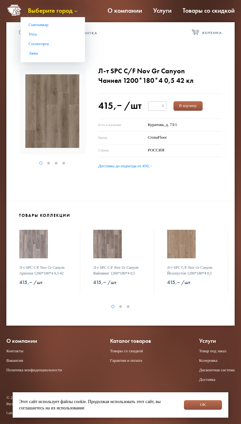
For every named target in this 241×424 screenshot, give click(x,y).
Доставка (207, 379)
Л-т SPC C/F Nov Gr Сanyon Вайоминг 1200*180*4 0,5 (115, 270)
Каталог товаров (130, 341)
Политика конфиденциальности (34, 370)
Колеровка (208, 360)
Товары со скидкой (209, 10)
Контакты (14, 350)
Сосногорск (39, 43)
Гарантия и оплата (126, 360)
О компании (124, 10)
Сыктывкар (39, 24)
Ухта (33, 34)
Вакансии (14, 360)
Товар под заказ (212, 350)
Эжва (33, 53)
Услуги (162, 10)
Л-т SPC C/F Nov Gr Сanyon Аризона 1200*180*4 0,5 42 (41, 270)
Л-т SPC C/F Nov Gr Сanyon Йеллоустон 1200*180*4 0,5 (189, 270)
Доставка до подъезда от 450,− (125, 165)
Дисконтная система (217, 370)
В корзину (188, 105)
